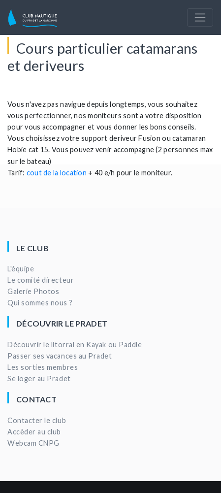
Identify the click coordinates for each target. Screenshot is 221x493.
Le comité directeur (40, 280)
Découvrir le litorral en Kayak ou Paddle (74, 344)
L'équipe (20, 268)
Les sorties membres (42, 367)
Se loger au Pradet (39, 378)
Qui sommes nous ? (39, 302)
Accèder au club (34, 431)
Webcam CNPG (33, 443)
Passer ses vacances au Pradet (59, 356)
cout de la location (57, 172)
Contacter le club (36, 420)
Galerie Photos (33, 291)
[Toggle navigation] (200, 17)
